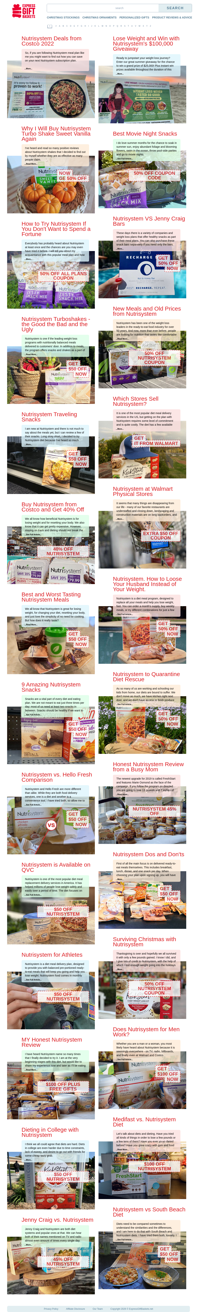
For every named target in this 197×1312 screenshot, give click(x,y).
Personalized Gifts (134, 17)
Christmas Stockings (63, 17)
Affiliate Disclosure (75, 1309)
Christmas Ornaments (100, 17)
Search (175, 8)
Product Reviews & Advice (172, 17)
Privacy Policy (51, 1309)
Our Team (98, 1309)
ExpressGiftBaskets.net (141, 1309)
